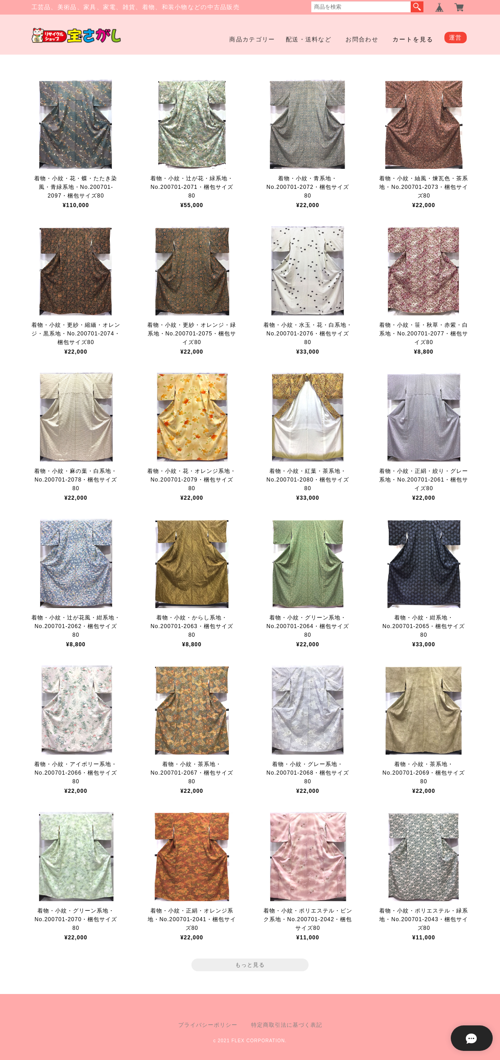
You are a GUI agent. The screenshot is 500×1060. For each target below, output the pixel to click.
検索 (417, 6)
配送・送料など (308, 39)
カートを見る (412, 39)
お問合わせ (361, 39)
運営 (455, 37)
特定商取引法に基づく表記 (286, 1025)
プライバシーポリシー (207, 1025)
